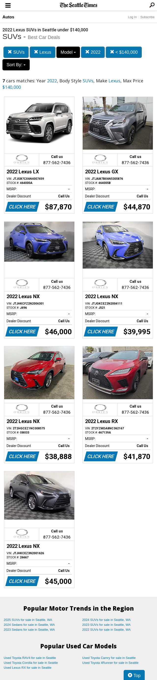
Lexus (42, 52)
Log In (132, 17)
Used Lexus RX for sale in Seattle (27, 667)
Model (68, 52)
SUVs (16, 52)
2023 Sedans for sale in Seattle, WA (29, 629)
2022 (93, 52)
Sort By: (16, 64)
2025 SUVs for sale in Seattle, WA (28, 620)
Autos (8, 17)
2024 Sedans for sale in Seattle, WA (29, 625)
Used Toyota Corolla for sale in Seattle (31, 663)
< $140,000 (124, 52)
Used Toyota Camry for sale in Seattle (109, 658)
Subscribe (147, 17)
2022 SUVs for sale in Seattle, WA (106, 629)
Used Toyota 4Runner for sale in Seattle (110, 663)
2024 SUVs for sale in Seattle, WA (106, 620)
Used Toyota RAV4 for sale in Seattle (30, 658)
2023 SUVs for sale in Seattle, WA (106, 625)
